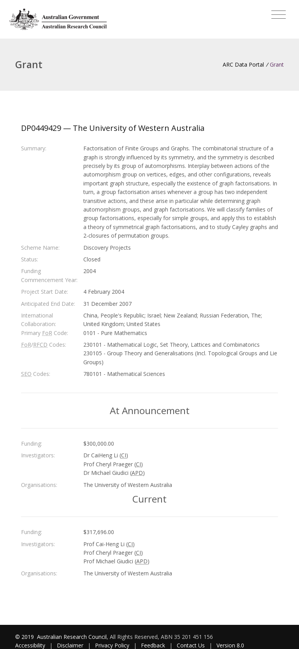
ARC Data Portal (243, 64)
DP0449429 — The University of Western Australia (112, 128)
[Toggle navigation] (278, 14)
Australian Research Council (72, 636)
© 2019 (25, 636)
